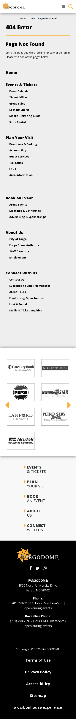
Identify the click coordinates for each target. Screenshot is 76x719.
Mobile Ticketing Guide (24, 116)
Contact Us (16, 279)
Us (38, 513)
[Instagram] (45, 568)
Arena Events (18, 204)
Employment (17, 257)
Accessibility (17, 150)
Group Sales (17, 103)
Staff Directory (19, 251)
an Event (38, 498)
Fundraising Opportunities (27, 298)
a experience (38, 707)
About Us (14, 232)
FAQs (12, 169)
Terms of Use (38, 660)
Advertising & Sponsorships (27, 217)
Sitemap (38, 695)
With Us (38, 527)
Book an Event (19, 198)
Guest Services (19, 156)
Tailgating (16, 162)
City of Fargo (18, 239)
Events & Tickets (21, 84)
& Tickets (38, 469)
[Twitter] (37, 568)
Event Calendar (19, 91)
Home (23, 18)
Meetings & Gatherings (25, 210)
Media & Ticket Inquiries (25, 310)
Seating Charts (19, 109)
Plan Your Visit (20, 137)
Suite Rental (17, 122)
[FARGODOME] (13, 6)
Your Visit (38, 484)
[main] (38, 169)
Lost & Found (18, 304)
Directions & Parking (23, 144)
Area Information (21, 175)
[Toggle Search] (71, 6)
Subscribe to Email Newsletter (29, 285)
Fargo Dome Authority (24, 245)
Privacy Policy (38, 671)
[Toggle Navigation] (63, 6)
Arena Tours (17, 292)
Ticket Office (18, 97)
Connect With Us (21, 273)
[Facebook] (30, 568)
